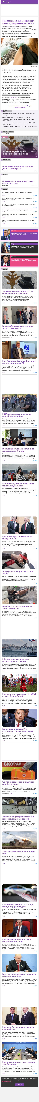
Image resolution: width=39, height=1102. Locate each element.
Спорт (12, 244)
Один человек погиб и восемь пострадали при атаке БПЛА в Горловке (18, 782)
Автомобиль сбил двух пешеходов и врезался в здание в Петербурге (18, 215)
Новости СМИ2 (5, 134)
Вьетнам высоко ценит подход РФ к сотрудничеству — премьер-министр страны (23, 260)
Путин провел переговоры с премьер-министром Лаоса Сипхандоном (18, 1063)
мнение (5, 174)
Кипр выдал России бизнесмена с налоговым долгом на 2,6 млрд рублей (17, 167)
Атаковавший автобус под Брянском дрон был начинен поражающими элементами (18, 817)
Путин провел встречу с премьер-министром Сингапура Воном (18, 221)
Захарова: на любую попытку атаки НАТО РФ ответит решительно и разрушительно (17, 153)
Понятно (19, 1084)
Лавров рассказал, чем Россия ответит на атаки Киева (16, 117)
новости (5, 189)
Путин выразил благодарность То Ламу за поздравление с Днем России (16, 940)
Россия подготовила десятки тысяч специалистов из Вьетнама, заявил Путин (19, 975)
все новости (5, 171)
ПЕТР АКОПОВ (5, 185)
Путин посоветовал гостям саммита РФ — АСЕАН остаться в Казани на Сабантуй (19, 695)
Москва (5, 26)
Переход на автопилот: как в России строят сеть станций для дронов (19, 126)
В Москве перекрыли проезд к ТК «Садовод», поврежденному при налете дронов (18, 905)
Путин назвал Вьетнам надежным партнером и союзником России (18, 1028)
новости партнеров (8, 132)
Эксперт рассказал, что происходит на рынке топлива (17, 210)
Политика (13, 231)
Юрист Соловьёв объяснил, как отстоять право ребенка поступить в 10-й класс (18, 199)
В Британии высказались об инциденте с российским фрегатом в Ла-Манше (16, 660)
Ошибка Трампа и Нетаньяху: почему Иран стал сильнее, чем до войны (18, 182)
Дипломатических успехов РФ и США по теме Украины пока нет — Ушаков (24, 233)
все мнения (34, 185)
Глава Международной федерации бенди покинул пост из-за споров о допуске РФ (22, 246)
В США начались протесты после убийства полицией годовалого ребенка (17, 193)
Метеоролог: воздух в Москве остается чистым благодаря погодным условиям (18, 204)
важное (5, 137)
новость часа (6, 160)
